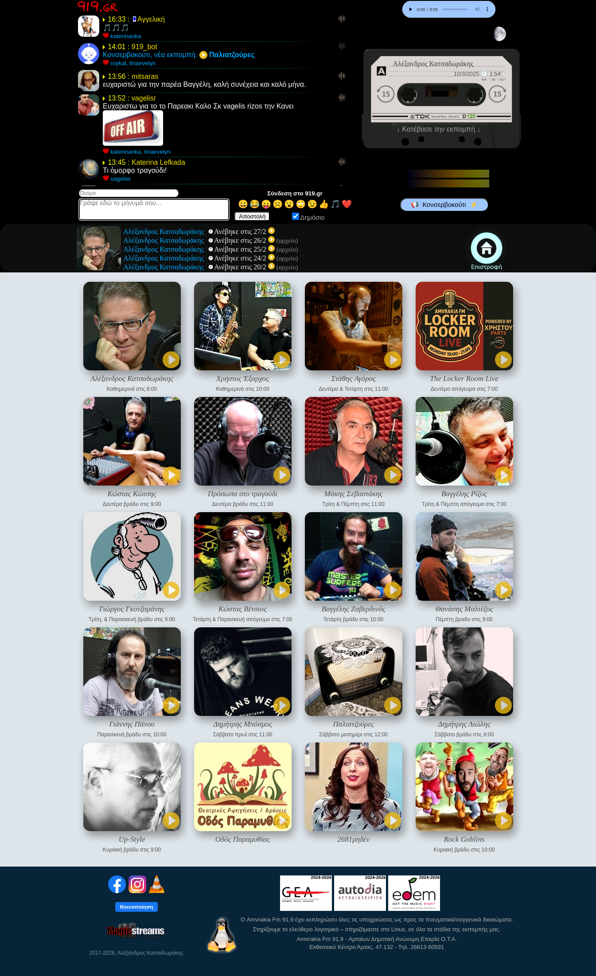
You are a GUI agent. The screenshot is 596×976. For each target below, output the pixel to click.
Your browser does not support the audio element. (448, 9)
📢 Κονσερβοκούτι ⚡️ (444, 204)
